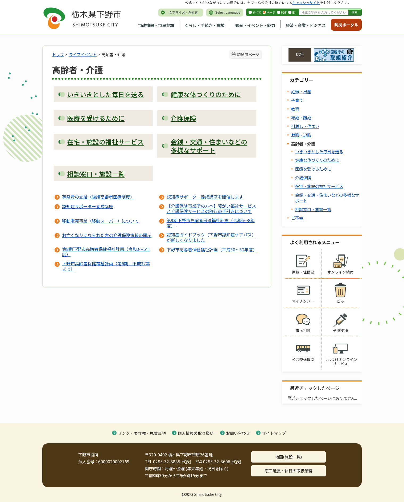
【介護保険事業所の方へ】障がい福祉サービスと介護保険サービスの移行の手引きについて (211, 208)
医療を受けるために (313, 169)
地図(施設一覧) (288, 457)
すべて (257, 12)
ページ (271, 12)
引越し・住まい (305, 126)
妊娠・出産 (301, 91)
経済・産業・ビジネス (306, 25)
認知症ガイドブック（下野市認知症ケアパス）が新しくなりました (211, 237)
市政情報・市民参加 (156, 25)
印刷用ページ (248, 54)
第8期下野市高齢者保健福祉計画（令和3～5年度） (106, 251)
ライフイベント (83, 54)
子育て (297, 100)
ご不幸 (297, 218)
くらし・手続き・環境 (205, 25)
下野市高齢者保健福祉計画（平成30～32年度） (212, 249)
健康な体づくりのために (317, 160)
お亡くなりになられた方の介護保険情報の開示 (106, 235)
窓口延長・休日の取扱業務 (288, 470)
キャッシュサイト (306, 2)
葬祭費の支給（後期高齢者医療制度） (98, 196)
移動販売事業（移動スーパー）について (100, 220)
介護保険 (303, 177)
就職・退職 (301, 135)
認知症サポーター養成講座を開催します (205, 196)
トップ (58, 54)
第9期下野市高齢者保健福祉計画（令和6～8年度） (211, 223)
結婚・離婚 (301, 118)
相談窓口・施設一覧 (313, 209)
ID (293, 12)
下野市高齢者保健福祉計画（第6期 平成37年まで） (106, 266)
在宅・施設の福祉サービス (319, 186)
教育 (295, 109)
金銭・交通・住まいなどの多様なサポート (327, 197)
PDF (284, 12)
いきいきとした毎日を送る (319, 151)
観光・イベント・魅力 (255, 25)
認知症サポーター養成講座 (87, 206)
